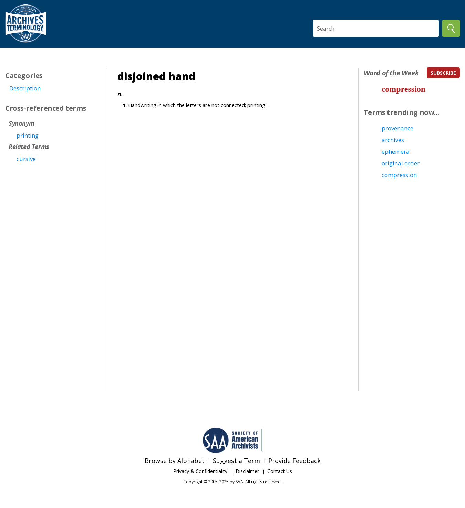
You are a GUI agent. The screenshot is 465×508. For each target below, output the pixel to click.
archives (393, 140)
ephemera (396, 151)
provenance (397, 128)
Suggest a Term (236, 460)
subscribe (443, 72)
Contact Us (279, 471)
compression (404, 89)
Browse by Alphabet (175, 460)
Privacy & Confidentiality (200, 471)
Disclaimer (247, 471)
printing (28, 135)
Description (25, 88)
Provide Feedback (294, 460)
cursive (26, 159)
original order (401, 163)
